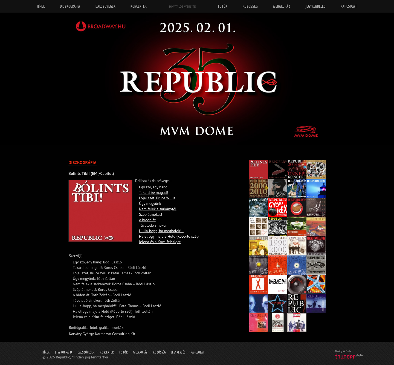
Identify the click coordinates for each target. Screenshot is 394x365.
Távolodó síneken (153, 225)
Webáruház (140, 352)
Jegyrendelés (316, 6)
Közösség (159, 352)
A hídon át (147, 219)
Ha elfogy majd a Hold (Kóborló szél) (169, 236)
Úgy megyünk (150, 203)
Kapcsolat (197, 352)
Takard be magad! (153, 192)
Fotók (123, 352)
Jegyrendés (178, 352)
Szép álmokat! (150, 214)
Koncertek (107, 352)
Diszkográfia (63, 352)
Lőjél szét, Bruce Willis (157, 198)
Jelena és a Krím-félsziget (160, 241)
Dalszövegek (86, 352)
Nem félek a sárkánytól (157, 208)
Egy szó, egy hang (153, 187)
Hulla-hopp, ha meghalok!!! (161, 230)
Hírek (46, 352)
